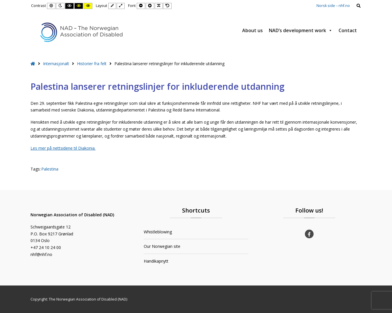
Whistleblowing (158, 232)
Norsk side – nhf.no (333, 5)
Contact (348, 30)
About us (252, 30)
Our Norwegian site (162, 246)
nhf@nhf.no (41, 254)
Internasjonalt (56, 63)
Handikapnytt (156, 261)
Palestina (49, 169)
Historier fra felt (92, 63)
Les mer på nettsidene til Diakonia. (63, 148)
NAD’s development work (300, 30)
